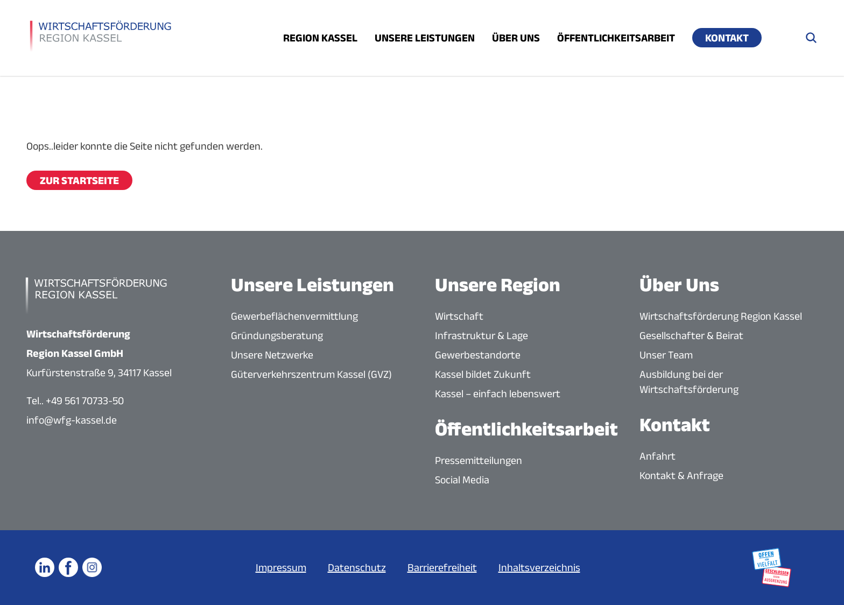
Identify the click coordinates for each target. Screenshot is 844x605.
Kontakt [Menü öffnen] (727, 38)
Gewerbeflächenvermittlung (294, 316)
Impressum (281, 567)
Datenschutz (357, 567)
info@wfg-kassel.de (71, 420)
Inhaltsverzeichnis (539, 567)
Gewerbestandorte (478, 355)
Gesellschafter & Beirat (691, 335)
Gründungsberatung (277, 335)
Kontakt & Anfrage (681, 475)
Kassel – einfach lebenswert (497, 393)
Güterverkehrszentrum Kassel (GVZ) (311, 374)
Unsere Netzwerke (272, 355)
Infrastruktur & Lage (481, 335)
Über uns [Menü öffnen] (516, 38)
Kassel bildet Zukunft (483, 374)
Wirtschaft (459, 316)
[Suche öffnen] (811, 37)
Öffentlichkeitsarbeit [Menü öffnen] (616, 38)
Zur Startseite (79, 180)
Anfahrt (657, 456)
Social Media (462, 480)
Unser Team (666, 355)
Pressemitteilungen (478, 460)
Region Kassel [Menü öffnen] (320, 38)
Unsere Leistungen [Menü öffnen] (425, 38)
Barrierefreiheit (442, 567)
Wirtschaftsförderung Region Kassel (720, 316)
